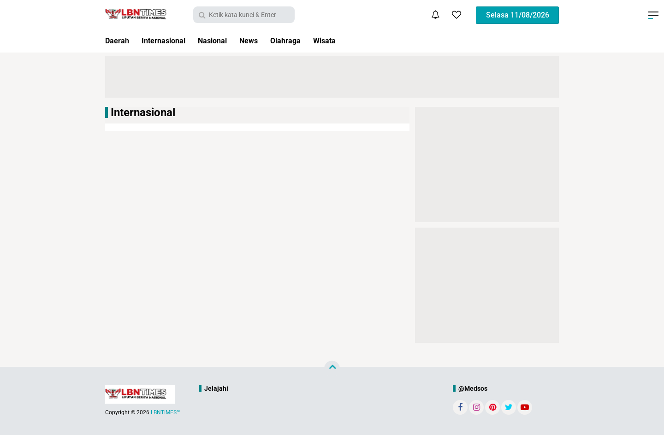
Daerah (118, 41)
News (262, 41)
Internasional (169, 41)
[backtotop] (332, 368)
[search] (244, 14)
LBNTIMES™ (165, 412)
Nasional (223, 41)
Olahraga (302, 41)
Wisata (345, 41)
